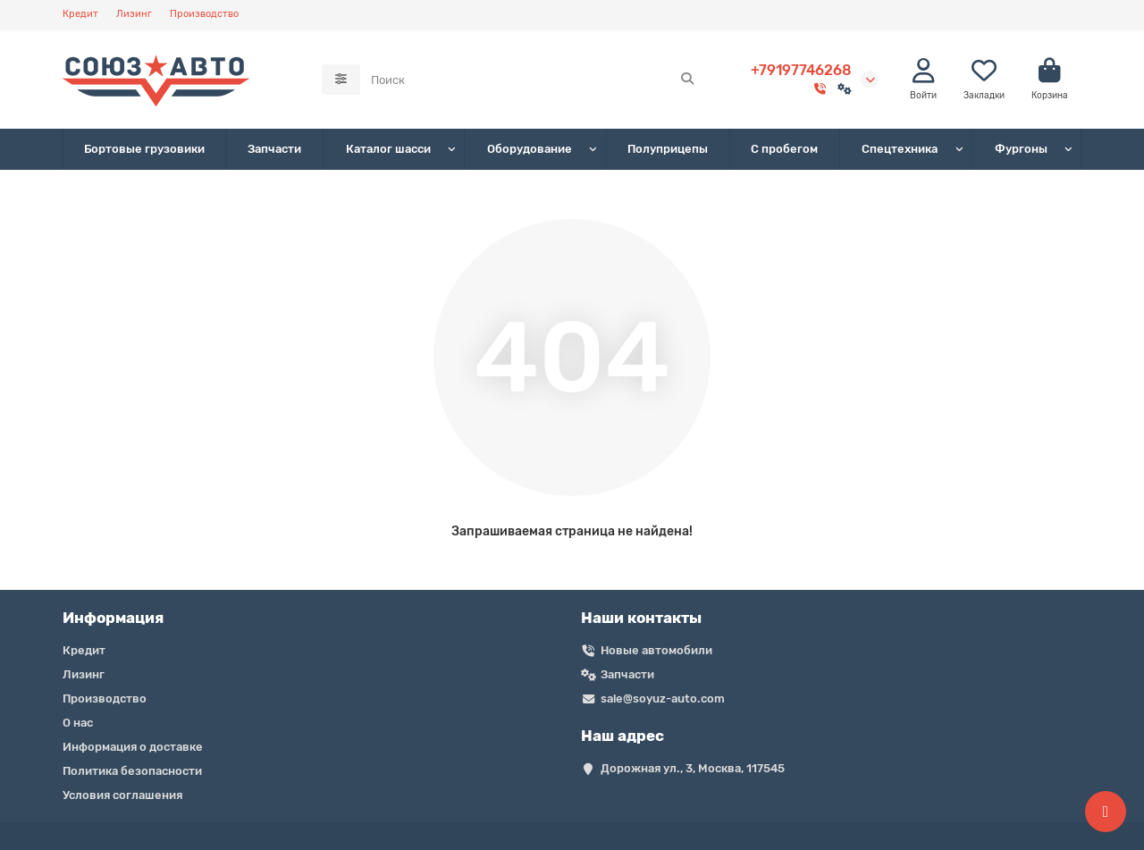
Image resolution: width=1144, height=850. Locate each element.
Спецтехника (900, 149)
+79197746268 (801, 70)
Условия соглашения (122, 795)
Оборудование (529, 149)
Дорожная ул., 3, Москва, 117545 (693, 768)
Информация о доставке (133, 746)
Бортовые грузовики (144, 149)
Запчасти (274, 149)
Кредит (80, 14)
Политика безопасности (132, 771)
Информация (113, 618)
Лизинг (134, 14)
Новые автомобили (656, 650)
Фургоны (1021, 149)
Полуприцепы (667, 149)
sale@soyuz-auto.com (663, 698)
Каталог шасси (388, 149)
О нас (78, 722)
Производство (204, 14)
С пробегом (784, 149)
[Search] (533, 79)
